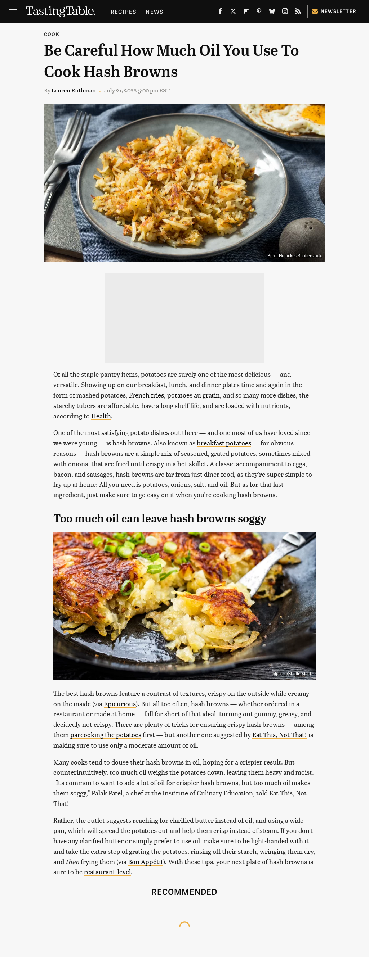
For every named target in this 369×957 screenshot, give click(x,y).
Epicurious (120, 703)
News (154, 11)
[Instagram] (285, 12)
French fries (146, 394)
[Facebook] (220, 12)
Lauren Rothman (74, 90)
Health (101, 415)
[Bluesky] (272, 12)
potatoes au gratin (193, 394)
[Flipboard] (246, 12)
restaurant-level (107, 871)
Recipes (123, 11)
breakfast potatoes (224, 442)
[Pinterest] (259, 12)
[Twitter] (233, 12)
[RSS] (298, 12)
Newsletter (333, 11)
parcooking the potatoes (105, 734)
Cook (51, 34)
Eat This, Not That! (279, 734)
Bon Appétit (145, 861)
